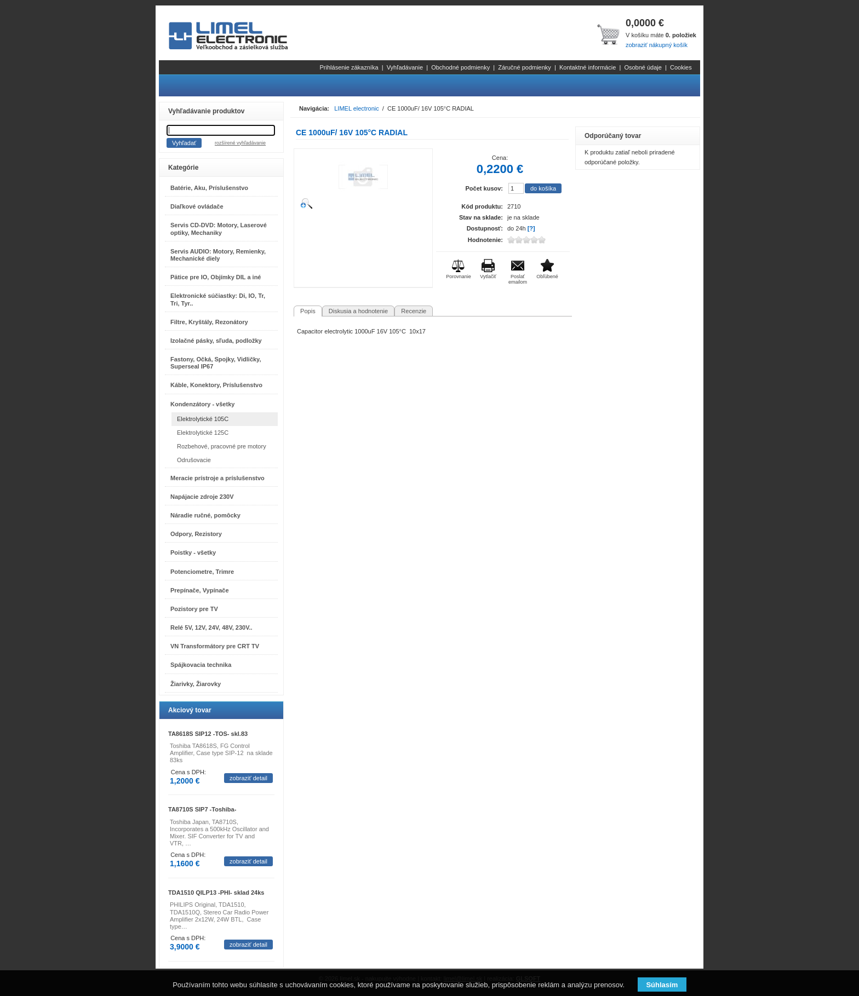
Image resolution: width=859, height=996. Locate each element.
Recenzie (414, 311)
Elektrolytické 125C (202, 432)
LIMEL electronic (356, 108)
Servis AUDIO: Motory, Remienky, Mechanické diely (218, 255)
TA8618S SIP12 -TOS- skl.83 (208, 733)
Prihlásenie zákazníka (349, 67)
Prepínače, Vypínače (199, 590)
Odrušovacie (194, 460)
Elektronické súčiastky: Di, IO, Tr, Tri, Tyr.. (217, 299)
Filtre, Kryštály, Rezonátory (209, 322)
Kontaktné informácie (587, 67)
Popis (308, 311)
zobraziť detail (248, 778)
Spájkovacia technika (200, 664)
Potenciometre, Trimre (202, 571)
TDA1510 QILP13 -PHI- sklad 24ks (216, 892)
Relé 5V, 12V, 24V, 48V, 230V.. (211, 627)
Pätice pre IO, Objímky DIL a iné (215, 277)
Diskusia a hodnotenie (358, 311)
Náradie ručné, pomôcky (205, 515)
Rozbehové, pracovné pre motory (221, 446)
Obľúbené (547, 276)
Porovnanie (458, 276)
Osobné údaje (643, 67)
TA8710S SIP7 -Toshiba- (202, 809)
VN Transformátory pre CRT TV (214, 646)
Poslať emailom (517, 279)
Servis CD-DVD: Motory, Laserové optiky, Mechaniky (218, 228)
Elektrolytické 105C (202, 419)
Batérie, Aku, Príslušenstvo (209, 188)
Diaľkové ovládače (197, 206)
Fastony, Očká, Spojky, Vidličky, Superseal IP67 (215, 363)
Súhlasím (662, 985)
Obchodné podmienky (460, 67)
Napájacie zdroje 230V (202, 496)
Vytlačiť (488, 276)
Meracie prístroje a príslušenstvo (217, 478)
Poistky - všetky (193, 552)
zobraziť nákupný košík (657, 45)
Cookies (681, 67)
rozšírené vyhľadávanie (240, 143)
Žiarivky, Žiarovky (195, 684)
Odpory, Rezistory (196, 534)
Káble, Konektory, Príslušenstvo (216, 385)
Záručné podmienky (524, 67)
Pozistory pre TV (194, 609)
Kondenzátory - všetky (202, 404)
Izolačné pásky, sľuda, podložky (216, 340)
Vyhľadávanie (405, 67)
